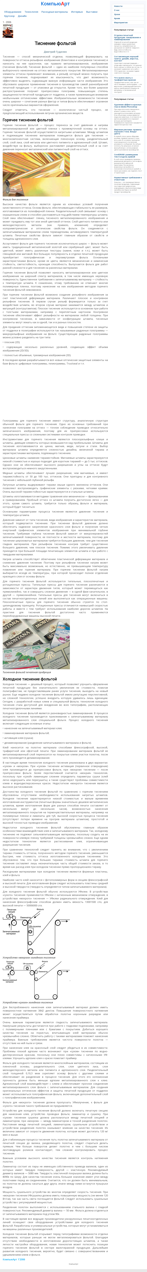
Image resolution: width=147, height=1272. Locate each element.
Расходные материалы (54, 11)
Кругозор (9, 15)
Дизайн (22, 15)
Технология (31, 11)
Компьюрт (55, 3)
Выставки (91, 11)
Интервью (77, 11)
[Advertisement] (55, 392)
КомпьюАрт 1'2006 (14, 1259)
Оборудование (12, 11)
